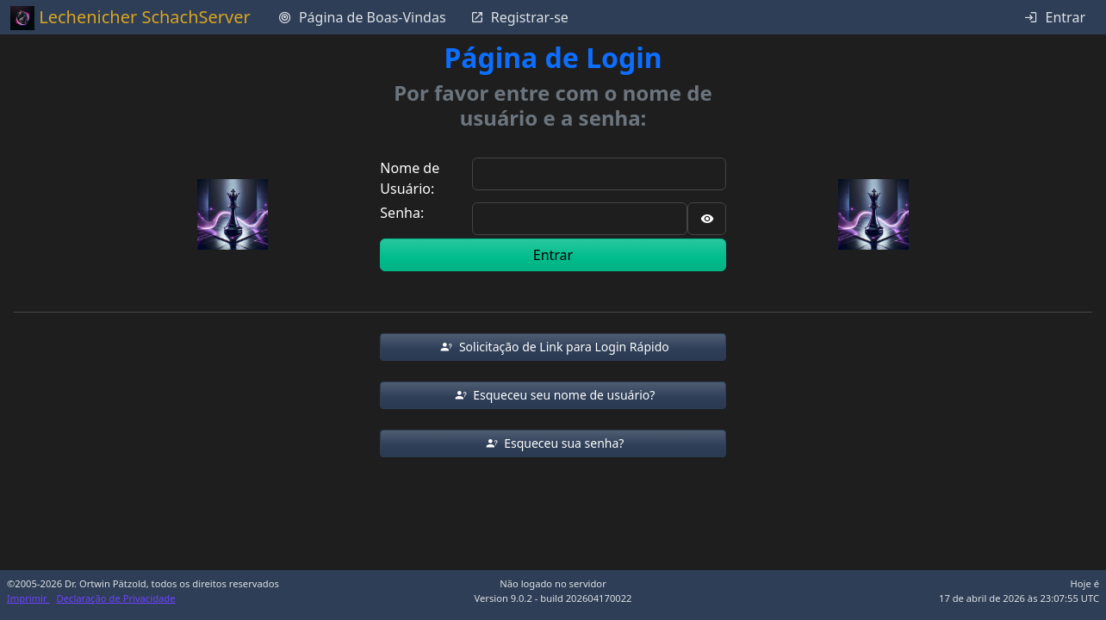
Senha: (402, 212)
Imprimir (28, 598)
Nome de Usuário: (409, 178)
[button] (552, 347)
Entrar (553, 254)
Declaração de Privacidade (116, 598)
